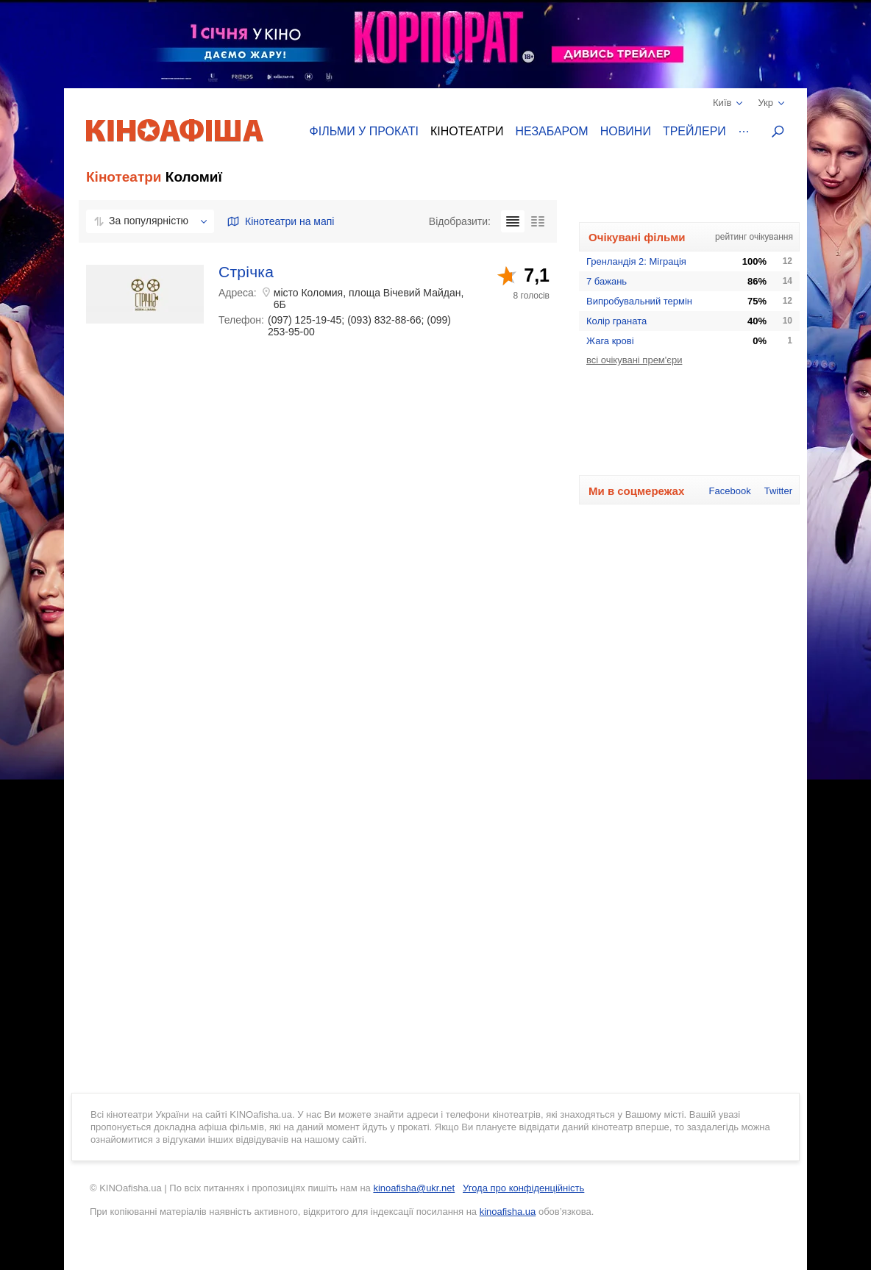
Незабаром (552, 131)
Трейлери (694, 131)
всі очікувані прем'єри (634, 359)
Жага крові (610, 340)
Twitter (778, 490)
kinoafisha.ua (508, 1211)
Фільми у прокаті (364, 131)
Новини (625, 131)
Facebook (730, 490)
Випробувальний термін (639, 301)
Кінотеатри (467, 131)
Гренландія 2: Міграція (636, 261)
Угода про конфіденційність (523, 1188)
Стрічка (246, 272)
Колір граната (616, 321)
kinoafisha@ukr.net (414, 1188)
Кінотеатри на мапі (280, 221)
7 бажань (606, 281)
